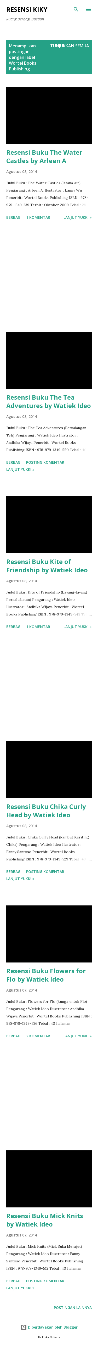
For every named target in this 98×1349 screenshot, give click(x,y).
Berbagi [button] (13, 217)
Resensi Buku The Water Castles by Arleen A (44, 156)
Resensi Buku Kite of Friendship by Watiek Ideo (47, 565)
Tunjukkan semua (69, 46)
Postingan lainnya (73, 1307)
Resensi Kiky (26, 9)
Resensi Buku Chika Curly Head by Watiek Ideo (46, 810)
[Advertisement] (49, 277)
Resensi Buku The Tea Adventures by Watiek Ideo (48, 401)
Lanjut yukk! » (78, 217)
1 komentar (38, 217)
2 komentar (38, 1035)
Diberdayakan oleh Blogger (49, 1327)
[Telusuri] (76, 9)
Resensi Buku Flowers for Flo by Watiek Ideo (46, 974)
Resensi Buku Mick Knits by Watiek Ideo (44, 1219)
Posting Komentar (45, 462)
